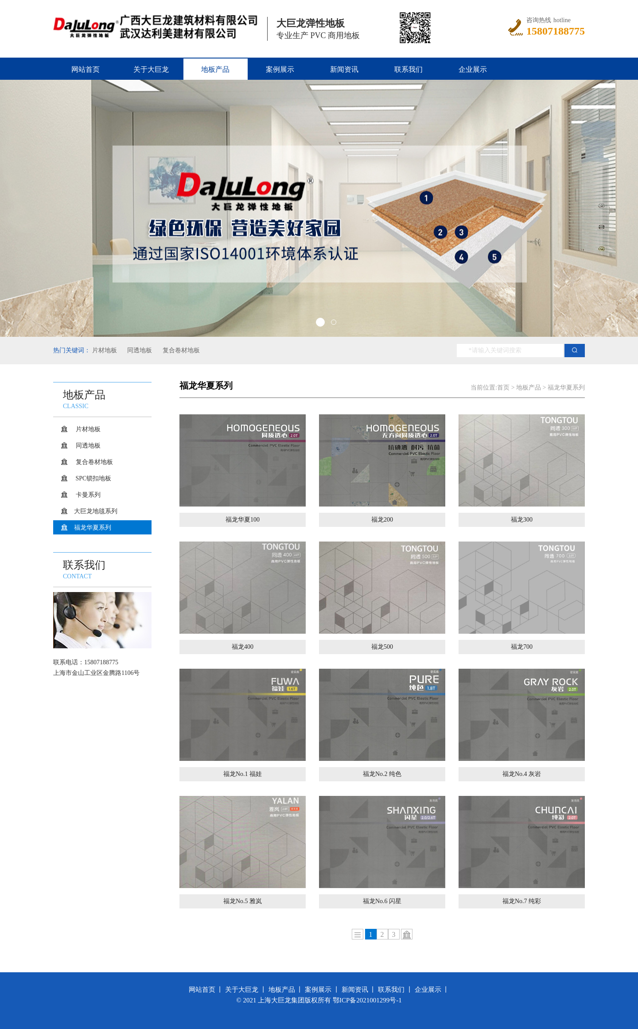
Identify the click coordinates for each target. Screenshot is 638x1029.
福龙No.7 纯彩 (521, 901)
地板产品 (215, 69)
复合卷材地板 (180, 350)
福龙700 (522, 646)
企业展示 (473, 69)
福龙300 (522, 519)
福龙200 (382, 519)
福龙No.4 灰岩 (521, 774)
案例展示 (280, 69)
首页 (503, 387)
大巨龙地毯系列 (95, 511)
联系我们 (408, 69)
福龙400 (242, 646)
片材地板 (104, 350)
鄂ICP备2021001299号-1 (367, 1000)
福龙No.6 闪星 (382, 901)
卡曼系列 (87, 494)
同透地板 (139, 350)
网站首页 (85, 69)
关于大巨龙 (151, 69)
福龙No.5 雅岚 (242, 901)
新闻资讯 (344, 69)
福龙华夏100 (243, 519)
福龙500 (382, 646)
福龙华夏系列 (92, 527)
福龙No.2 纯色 (382, 774)
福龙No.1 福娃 (242, 774)
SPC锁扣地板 (92, 478)
